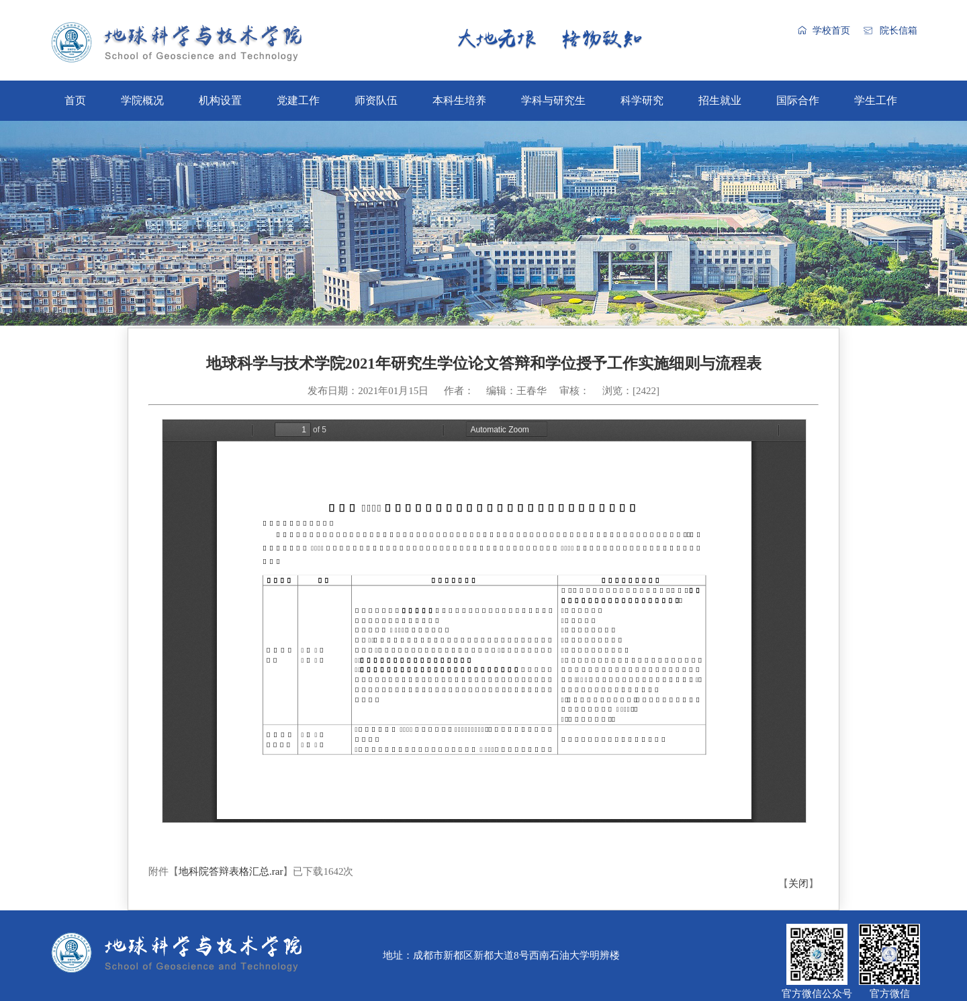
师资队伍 (376, 100)
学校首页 (831, 31)
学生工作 (875, 100)
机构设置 (220, 100)
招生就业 (719, 100)
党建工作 (298, 100)
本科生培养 (459, 100)
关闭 (798, 883)
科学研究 (641, 100)
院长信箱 (898, 31)
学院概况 (142, 100)
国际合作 (797, 100)
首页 (75, 100)
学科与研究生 (553, 100)
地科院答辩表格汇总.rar (231, 871)
